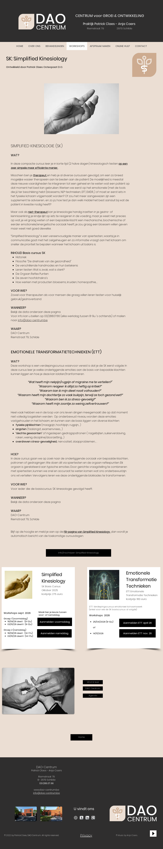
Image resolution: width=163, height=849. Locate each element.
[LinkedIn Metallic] (87, 818)
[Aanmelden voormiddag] (54, 622)
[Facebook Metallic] (81, 818)
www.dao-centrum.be (46, 789)
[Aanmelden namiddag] (54, 633)
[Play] (153, 833)
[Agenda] (93, 696)
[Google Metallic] (93, 818)
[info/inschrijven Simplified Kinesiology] (78, 553)
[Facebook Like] (132, 667)
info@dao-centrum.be (33, 320)
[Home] (81, 737)
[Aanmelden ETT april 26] (137, 623)
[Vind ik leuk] (93, 682)
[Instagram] (76, 818)
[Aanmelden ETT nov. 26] (137, 633)
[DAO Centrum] (93, 688)
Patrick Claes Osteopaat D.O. (45, 67)
